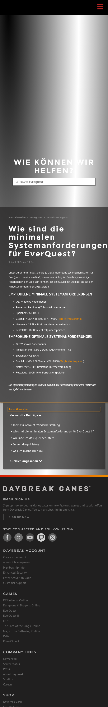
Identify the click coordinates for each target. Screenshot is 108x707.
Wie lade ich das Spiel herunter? (33, 438)
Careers (8, 684)
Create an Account (14, 557)
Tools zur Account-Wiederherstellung (36, 425)
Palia (6, 636)
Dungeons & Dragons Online (21, 605)
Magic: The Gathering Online (21, 631)
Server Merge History (26, 444)
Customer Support (14, 583)
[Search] (54, 182)
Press (6, 669)
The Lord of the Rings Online (21, 626)
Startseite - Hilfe (17, 217)
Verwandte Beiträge (26, 415)
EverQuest (9, 610)
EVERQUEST (36, 217)
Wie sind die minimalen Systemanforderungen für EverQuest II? (53, 431)
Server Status (11, 664)
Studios (8, 679)
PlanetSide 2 (11, 641)
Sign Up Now (19, 517)
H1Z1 (6, 621)
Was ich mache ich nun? (28, 451)
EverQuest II (11, 616)
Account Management (17, 562)
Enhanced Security (15, 572)
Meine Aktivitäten (18, 409)
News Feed (10, 659)
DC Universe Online (15, 600)
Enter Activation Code (17, 578)
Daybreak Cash (12, 702)
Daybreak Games (13, 12)
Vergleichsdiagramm (70, 319)
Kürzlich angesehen (26, 461)
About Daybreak (13, 674)
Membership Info (14, 567)
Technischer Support (57, 217)
